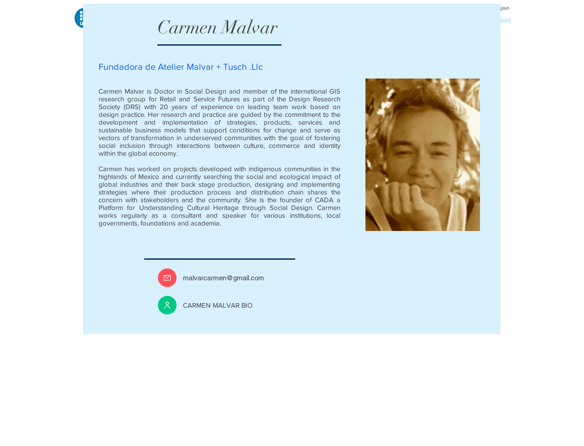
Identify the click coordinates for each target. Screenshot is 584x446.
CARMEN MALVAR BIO (217, 305)
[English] (502, 8)
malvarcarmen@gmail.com (223, 278)
